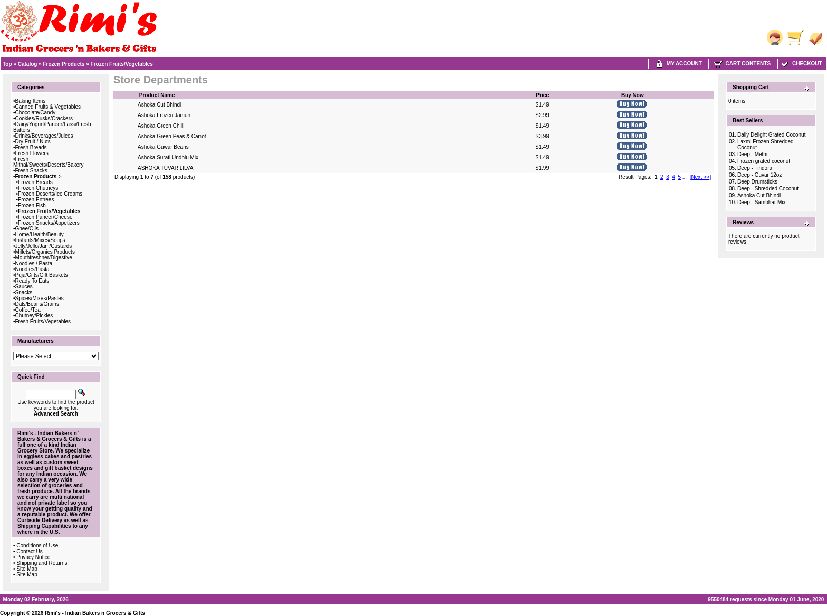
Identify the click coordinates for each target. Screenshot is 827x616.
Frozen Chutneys (38, 188)
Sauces (24, 287)
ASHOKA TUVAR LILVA (165, 168)
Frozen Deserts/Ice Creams (50, 194)
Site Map (26, 569)
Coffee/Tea (28, 310)
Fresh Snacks (31, 171)
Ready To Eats (32, 281)
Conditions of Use (37, 545)
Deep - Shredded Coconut (768, 188)
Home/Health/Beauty (39, 234)
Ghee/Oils (27, 229)
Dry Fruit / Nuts (33, 142)
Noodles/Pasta (32, 269)
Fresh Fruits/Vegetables (43, 321)
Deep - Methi (752, 154)
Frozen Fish (32, 205)
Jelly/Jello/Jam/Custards (43, 246)
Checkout (801, 63)
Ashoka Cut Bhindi (159, 105)
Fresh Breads (31, 147)
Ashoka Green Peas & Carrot (172, 136)
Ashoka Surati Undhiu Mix (168, 157)
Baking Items (30, 101)
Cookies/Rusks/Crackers (44, 118)
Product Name (157, 95)
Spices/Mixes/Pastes (39, 298)
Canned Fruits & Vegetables (48, 107)
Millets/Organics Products (45, 252)
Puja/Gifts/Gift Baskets (41, 275)
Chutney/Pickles (34, 316)
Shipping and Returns (41, 563)
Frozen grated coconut (763, 161)
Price (542, 95)
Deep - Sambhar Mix (761, 202)
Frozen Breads (35, 182)
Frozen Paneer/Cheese (45, 217)
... (684, 177)
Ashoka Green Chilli (161, 126)
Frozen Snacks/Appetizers (49, 223)
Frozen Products (64, 64)
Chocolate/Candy (35, 113)
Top (7, 64)
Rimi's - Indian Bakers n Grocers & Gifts (95, 613)
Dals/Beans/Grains (37, 304)
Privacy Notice (33, 557)
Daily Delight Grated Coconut (771, 135)
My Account (678, 63)
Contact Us (29, 551)
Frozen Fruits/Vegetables (122, 64)
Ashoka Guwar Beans (163, 147)
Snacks (24, 292)
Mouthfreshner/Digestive (43, 258)
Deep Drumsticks (757, 182)
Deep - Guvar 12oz (759, 175)
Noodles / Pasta (34, 263)
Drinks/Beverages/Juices (44, 136)
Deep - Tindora (754, 168)
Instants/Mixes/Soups (40, 240)
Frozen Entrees (36, 200)
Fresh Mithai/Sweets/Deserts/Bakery (48, 162)
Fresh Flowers (32, 153)
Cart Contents (742, 63)
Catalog (27, 64)
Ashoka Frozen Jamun (164, 115)
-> (38, 176)
